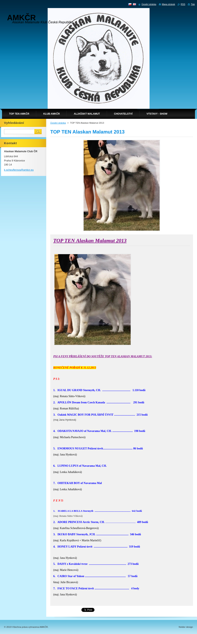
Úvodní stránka (58, 123)
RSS (183, 4)
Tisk (193, 4)
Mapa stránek (168, 4)
